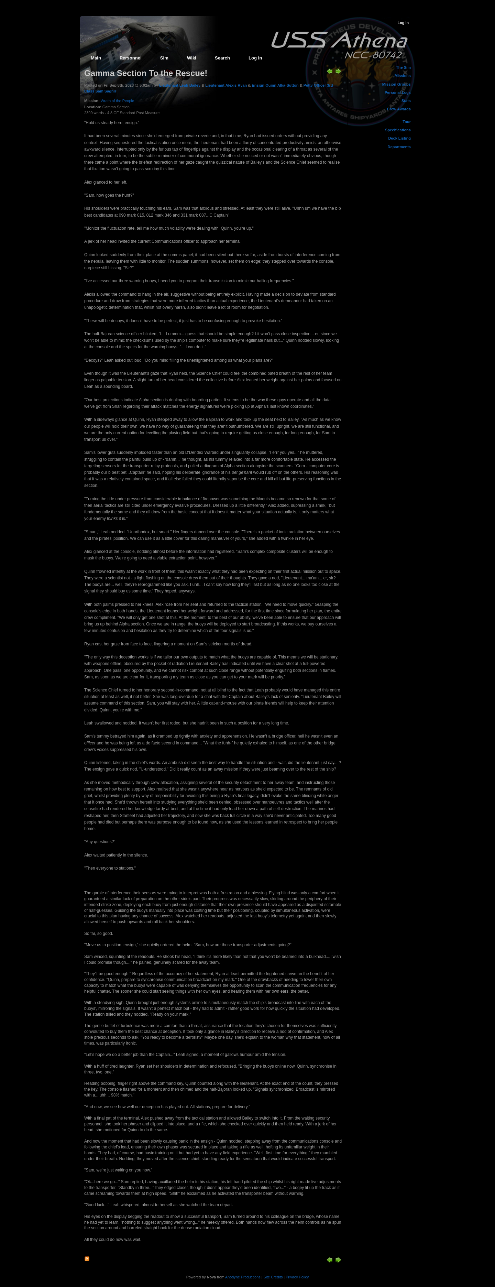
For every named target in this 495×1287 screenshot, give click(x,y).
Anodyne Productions (243, 1277)
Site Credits (273, 1277)
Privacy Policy (297, 1277)
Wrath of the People (117, 101)
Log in (403, 23)
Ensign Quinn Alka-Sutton (275, 85)
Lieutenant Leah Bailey (179, 85)
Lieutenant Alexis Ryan (226, 85)
